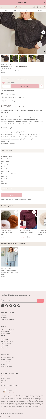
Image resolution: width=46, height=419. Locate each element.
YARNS (6, 11)
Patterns (17, 11)
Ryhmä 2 (8, 417)
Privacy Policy (5, 364)
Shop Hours (4, 345)
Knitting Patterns (5, 378)
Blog (2, 383)
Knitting (40, 11)
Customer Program (6, 366)
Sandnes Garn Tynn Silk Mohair (10, 139)
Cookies (2, 417)
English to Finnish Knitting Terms (10, 385)
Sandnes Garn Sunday (10, 137)
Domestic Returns (6, 359)
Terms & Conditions (6, 362)
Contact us (4, 317)
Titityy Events (4, 348)
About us (3, 315)
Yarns (2, 376)
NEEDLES (29, 11)
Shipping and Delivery (7, 357)
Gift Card (4, 381)
